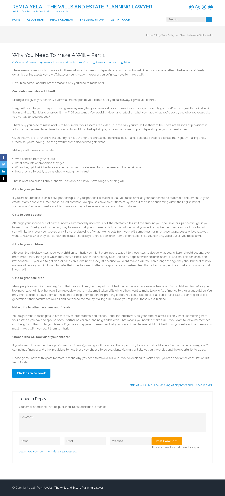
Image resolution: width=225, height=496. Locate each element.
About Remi (35, 19)
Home (16, 19)
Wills (86, 62)
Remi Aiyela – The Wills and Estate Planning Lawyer (82, 7)
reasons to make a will (56, 62)
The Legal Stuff (92, 19)
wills (72, 62)
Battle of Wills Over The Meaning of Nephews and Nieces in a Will (170, 385)
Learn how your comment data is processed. (48, 451)
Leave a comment (106, 62)
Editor (127, 62)
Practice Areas (61, 19)
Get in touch (120, 19)
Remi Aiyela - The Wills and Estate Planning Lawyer (69, 487)
